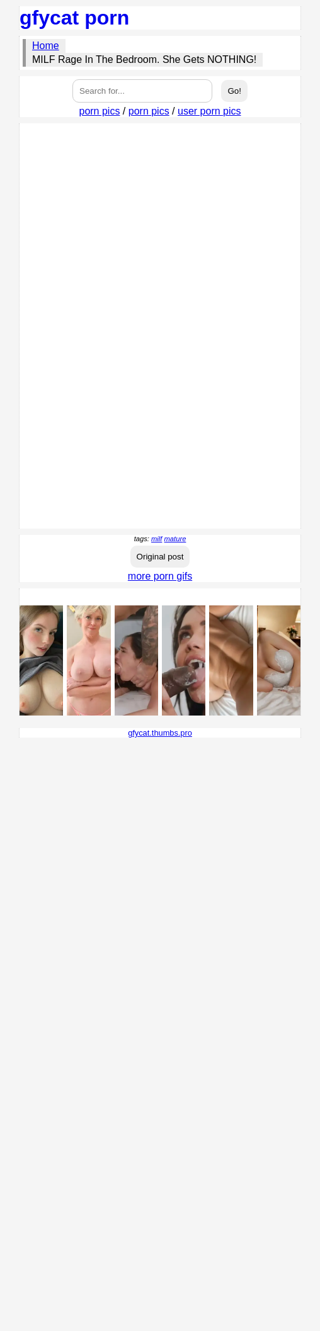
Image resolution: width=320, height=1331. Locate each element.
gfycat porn (74, 17)
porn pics (99, 111)
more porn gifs (160, 576)
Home (45, 45)
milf (156, 538)
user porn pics (209, 111)
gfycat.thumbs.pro (160, 733)
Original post (160, 556)
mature (175, 538)
